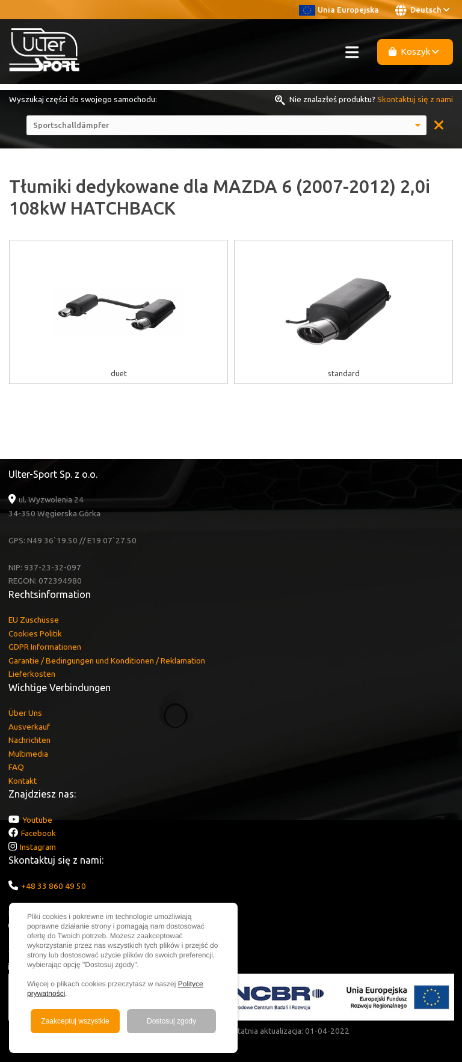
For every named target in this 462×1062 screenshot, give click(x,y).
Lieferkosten (31, 674)
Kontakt (22, 781)
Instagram (38, 847)
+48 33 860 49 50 (53, 886)
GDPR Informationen (44, 647)
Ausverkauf (29, 726)
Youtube (37, 820)
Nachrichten (29, 740)
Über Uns (25, 713)
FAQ (16, 767)
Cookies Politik (35, 633)
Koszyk (414, 51)
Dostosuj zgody (171, 1021)
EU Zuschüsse (33, 619)
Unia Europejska (339, 9)
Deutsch (422, 10)
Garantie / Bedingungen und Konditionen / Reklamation (106, 660)
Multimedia (28, 753)
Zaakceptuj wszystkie (75, 1021)
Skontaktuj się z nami (415, 99)
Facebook (38, 833)
